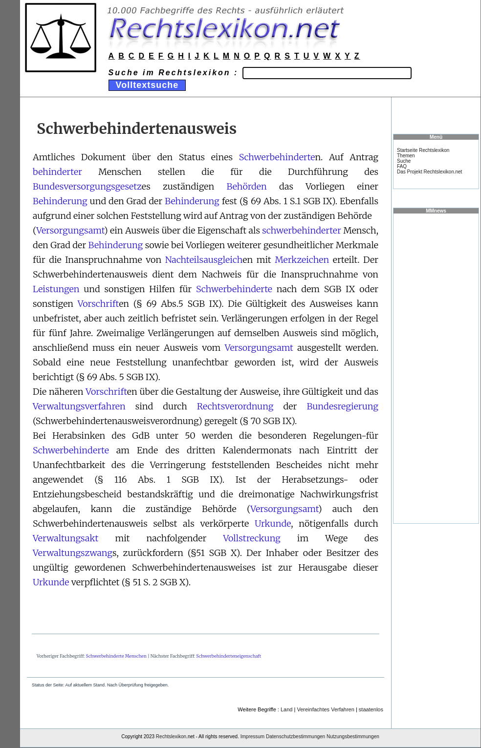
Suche (404, 161)
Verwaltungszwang (72, 552)
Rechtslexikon (171, 736)
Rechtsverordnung (235, 406)
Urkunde (273, 523)
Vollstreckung (251, 538)
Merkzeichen (302, 259)
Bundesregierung (342, 406)
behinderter (57, 171)
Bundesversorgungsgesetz (87, 186)
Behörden (246, 186)
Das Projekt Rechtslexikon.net (429, 171)
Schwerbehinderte (277, 157)
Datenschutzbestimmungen (295, 736)
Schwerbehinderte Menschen (116, 656)
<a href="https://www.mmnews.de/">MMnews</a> (436, 367)
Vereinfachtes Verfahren (325, 709)
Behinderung (60, 201)
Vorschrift (98, 303)
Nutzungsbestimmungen (353, 736)
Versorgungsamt (70, 230)
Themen (406, 155)
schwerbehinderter (301, 230)
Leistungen (56, 289)
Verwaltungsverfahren (79, 406)
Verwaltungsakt (65, 538)
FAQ (402, 166)
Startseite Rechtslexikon (423, 150)
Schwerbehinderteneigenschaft (228, 656)
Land (286, 709)
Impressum (252, 736)
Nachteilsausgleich (204, 259)
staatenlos (371, 709)
